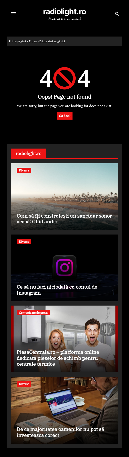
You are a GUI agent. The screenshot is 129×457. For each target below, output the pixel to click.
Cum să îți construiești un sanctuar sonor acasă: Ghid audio (64, 218)
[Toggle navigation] (14, 14)
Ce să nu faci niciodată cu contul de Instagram (57, 290)
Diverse (24, 170)
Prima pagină (17, 41)
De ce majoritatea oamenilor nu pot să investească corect (60, 432)
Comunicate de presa (33, 312)
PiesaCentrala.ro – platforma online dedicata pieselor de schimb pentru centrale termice (58, 358)
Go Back (64, 116)
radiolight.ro (64, 11)
